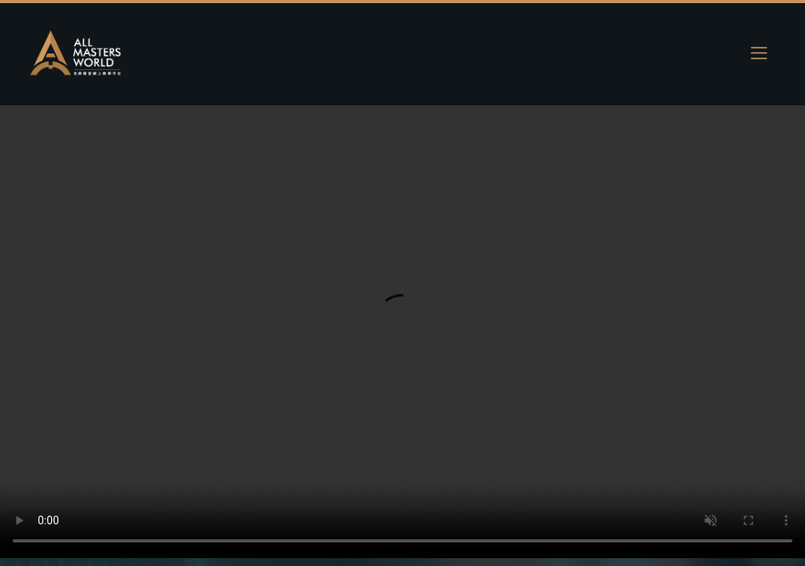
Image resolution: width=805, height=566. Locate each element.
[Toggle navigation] (759, 52)
